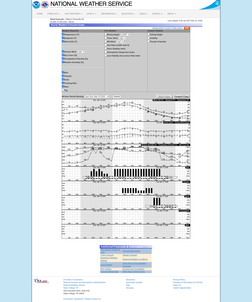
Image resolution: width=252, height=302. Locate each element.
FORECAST (53, 14)
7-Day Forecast (106, 255)
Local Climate (106, 265)
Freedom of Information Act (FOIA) (188, 282)
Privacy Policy (179, 280)
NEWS (144, 14)
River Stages (105, 269)
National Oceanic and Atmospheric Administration (84, 282)
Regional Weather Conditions (135, 259)
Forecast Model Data (109, 272)
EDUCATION (128, 14)
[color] (168, 28)
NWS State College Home (134, 272)
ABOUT (171, 14)
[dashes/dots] (158, 28)
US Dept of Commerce (73, 280)
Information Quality (134, 282)
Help (128, 285)
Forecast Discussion (131, 251)
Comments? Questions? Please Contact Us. (82, 299)
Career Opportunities (182, 288)
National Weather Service (74, 285)
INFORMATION (109, 14)
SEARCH (157, 14)
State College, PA (70, 288)
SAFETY (91, 14)
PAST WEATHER (73, 14)
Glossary (130, 288)
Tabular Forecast (130, 255)
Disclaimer (130, 280)
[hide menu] (177, 28)
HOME (40, 14)
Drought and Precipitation (133, 269)
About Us (177, 285)
